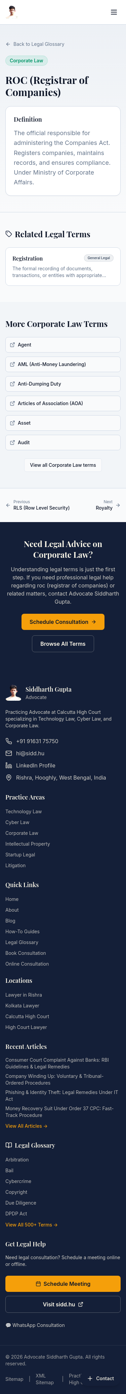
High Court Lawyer (26, 1027)
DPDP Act (16, 1213)
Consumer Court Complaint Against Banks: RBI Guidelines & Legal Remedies (57, 1063)
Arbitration (17, 1159)
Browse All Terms (62, 643)
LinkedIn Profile (30, 765)
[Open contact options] (100, 1378)
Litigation (15, 865)
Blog (10, 920)
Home (11, 899)
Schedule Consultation (63, 621)
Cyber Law (17, 822)
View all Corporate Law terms (63, 465)
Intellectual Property (27, 844)
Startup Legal (20, 854)
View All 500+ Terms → (31, 1225)
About (11, 910)
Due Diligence (20, 1203)
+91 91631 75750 (31, 741)
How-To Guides (22, 931)
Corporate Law (21, 833)
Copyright (16, 1192)
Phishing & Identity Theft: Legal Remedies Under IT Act (61, 1095)
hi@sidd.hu (24, 753)
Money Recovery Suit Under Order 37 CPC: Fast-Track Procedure (59, 1111)
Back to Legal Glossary (35, 44)
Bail (9, 1170)
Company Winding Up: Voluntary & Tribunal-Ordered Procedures (54, 1079)
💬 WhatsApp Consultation (35, 1325)
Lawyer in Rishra (23, 995)
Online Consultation (27, 964)
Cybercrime (18, 1181)
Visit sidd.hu (63, 1304)
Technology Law (23, 811)
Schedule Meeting (63, 1283)
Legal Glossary (21, 942)
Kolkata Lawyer (22, 1005)
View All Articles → (26, 1126)
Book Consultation (25, 953)
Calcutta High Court (27, 1016)
